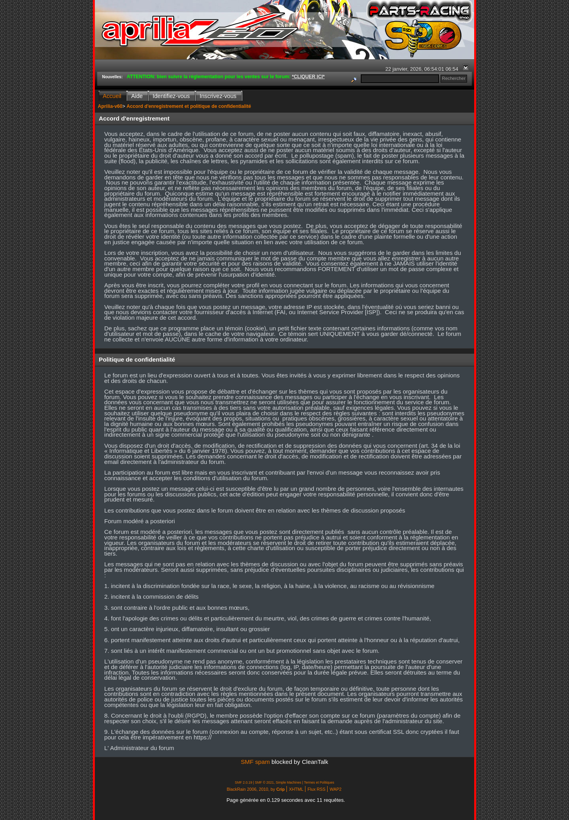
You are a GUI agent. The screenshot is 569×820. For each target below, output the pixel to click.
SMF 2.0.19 (243, 782)
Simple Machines (288, 782)
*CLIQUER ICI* (308, 76)
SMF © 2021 (264, 782)
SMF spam (255, 761)
